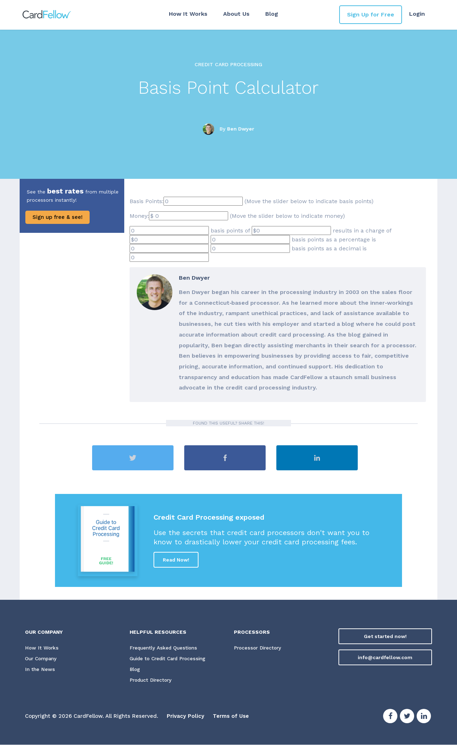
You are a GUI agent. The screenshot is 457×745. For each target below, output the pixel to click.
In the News (40, 669)
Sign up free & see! (57, 217)
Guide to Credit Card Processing (170, 659)
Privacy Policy (185, 716)
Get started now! (385, 636)
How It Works (188, 13)
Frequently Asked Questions (164, 648)
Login (417, 13)
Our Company (42, 659)
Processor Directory (258, 648)
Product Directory (152, 680)
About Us (236, 13)
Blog (271, 13)
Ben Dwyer (240, 129)
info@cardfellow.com (385, 657)
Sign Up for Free (370, 14)
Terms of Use (231, 716)
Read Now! (176, 560)
